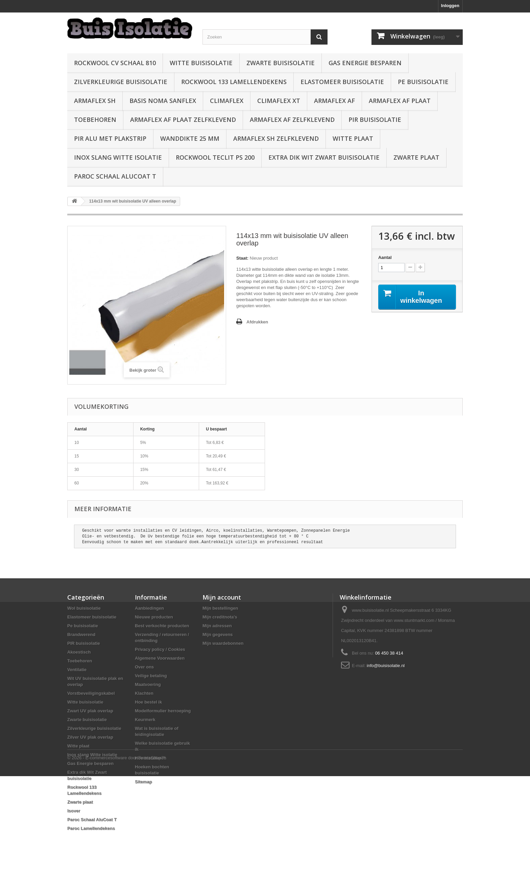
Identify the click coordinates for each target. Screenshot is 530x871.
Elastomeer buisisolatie (342, 82)
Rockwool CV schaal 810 (115, 63)
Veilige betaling (151, 675)
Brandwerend (81, 634)
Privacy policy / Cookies (160, 649)
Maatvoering (148, 684)
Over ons (144, 666)
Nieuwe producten (154, 616)
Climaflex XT (278, 101)
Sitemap (143, 781)
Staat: (242, 258)
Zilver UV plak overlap (90, 737)
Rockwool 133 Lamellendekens (234, 82)
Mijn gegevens (217, 634)
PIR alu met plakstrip (110, 138)
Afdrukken (257, 321)
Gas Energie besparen (365, 63)
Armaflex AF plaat (400, 101)
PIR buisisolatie (374, 119)
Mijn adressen (217, 625)
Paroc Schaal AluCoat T (115, 176)
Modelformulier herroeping (163, 710)
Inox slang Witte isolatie (118, 157)
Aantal (385, 257)
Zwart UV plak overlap (90, 710)
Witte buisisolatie (201, 63)
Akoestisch (79, 652)
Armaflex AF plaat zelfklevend (183, 119)
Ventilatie (77, 669)
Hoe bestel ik (148, 702)
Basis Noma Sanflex (162, 101)
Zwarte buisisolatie (280, 63)
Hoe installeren (150, 758)
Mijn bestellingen (220, 608)
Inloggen (450, 5)
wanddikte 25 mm (189, 138)
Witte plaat (353, 138)
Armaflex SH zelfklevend (276, 138)
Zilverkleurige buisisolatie (120, 82)
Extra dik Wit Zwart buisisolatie (324, 157)
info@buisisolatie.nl (386, 665)
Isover (73, 810)
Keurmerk (145, 719)
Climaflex (226, 101)
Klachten (144, 693)
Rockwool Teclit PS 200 (215, 157)
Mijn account (221, 597)
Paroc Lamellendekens (91, 828)
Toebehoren (95, 119)
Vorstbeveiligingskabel (91, 693)
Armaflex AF (334, 101)
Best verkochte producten (162, 625)
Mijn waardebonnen (222, 643)
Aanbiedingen (149, 608)
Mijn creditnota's (219, 616)
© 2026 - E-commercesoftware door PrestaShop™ (116, 852)
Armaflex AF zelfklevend (292, 119)
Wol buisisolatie (84, 608)
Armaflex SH (95, 101)
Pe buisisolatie (423, 82)
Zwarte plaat (416, 157)
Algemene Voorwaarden (160, 658)
